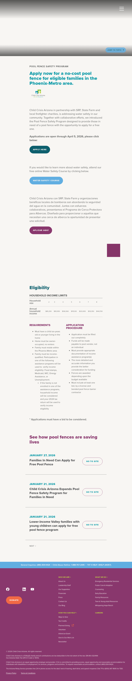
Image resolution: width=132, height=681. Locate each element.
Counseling (99, 589)
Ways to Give (63, 617)
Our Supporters (64, 589)
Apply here (40, 149)
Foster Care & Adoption (104, 585)
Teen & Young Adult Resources (106, 601)
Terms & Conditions (28, 673)
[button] (122, 8)
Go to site (92, 461)
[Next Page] (32, 546)
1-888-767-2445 (78, 565)
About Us (61, 581)
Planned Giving (64, 625)
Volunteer (62, 630)
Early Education (101, 593)
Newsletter (62, 642)
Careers (99, 613)
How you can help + (67, 613)
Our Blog (61, 605)
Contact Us (62, 601)
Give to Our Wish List (66, 638)
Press (60, 597)
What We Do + (101, 577)
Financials (62, 593)
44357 (108, 565)
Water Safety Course (46, 180)
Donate (14, 600)
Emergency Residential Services (107, 581)
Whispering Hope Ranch (104, 605)
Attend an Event (64, 634)
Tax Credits (62, 621)
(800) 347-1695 (111, 668)
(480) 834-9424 (43, 565)
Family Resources (101, 597)
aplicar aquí (41, 230)
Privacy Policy (11, 673)
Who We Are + (64, 577)
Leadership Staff (64, 585)
